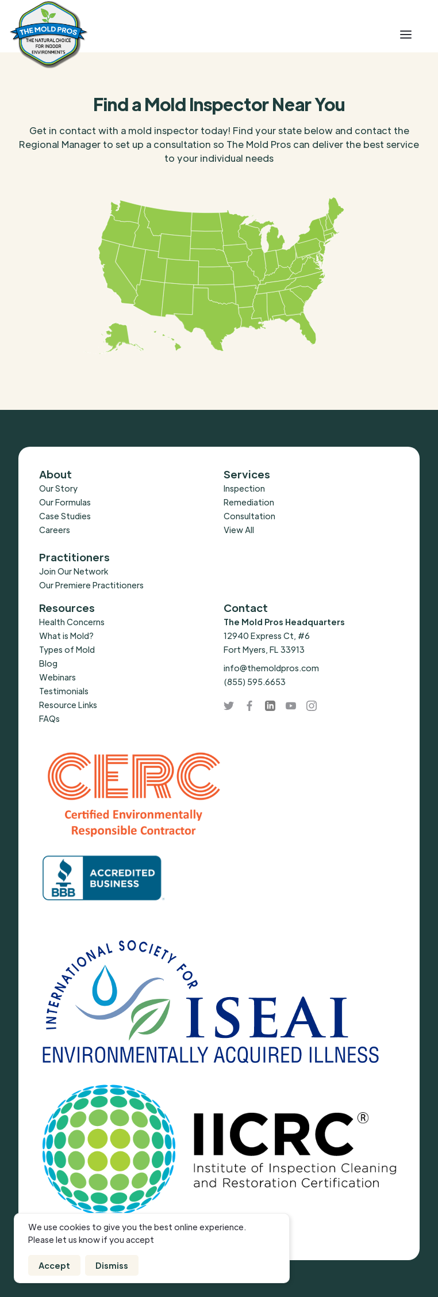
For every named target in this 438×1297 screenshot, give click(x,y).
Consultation (249, 516)
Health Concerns (72, 622)
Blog (48, 663)
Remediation (249, 502)
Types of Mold (67, 649)
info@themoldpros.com (271, 668)
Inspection (244, 488)
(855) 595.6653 (255, 681)
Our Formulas (65, 502)
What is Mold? (66, 635)
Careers (54, 529)
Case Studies (65, 516)
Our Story (58, 488)
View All (239, 529)
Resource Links (68, 704)
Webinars (57, 677)
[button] (406, 34)
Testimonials (64, 691)
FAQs (49, 718)
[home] (84, 34)
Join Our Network (73, 571)
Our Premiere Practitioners (91, 585)
